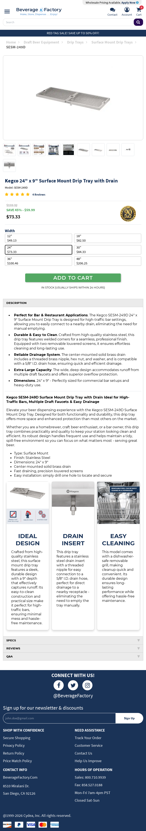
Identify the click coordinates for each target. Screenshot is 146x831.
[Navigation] (7, 12)
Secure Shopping (16, 736)
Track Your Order (88, 736)
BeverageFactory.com (20, 776)
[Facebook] (59, 684)
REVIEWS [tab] (73, 647)
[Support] (112, 12)
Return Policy (13, 752)
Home (12, 42)
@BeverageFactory (73, 694)
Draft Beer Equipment (43, 42)
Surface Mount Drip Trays (113, 42)
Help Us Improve (88, 760)
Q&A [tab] (73, 655)
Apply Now (130, 2)
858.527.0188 (91, 784)
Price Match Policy (17, 760)
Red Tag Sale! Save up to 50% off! (73, 33)
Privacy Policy (14, 744)
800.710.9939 (95, 776)
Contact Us (83, 752)
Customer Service (89, 744)
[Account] (127, 12)
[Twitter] (73, 684)
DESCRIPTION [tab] (16, 303)
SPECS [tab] (73, 639)
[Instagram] (87, 684)
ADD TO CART (73, 278)
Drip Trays (77, 42)
